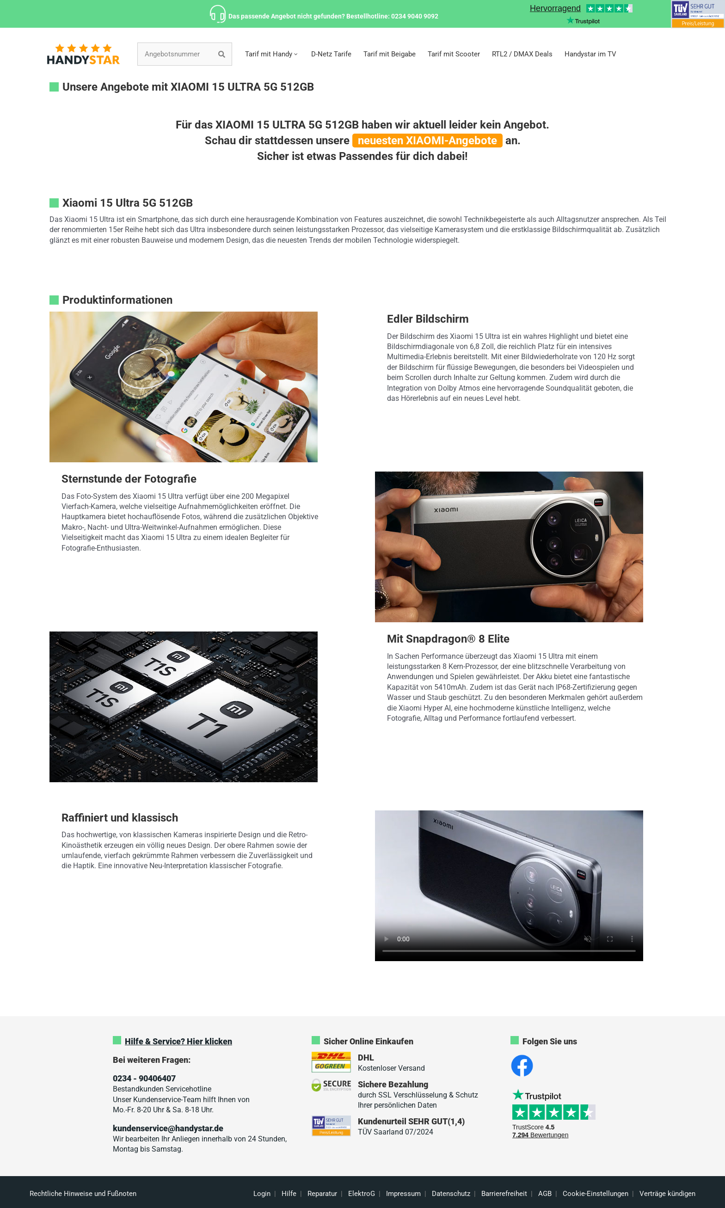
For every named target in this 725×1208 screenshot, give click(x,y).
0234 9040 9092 (414, 16)
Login (261, 1194)
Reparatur (322, 1194)
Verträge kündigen (667, 1194)
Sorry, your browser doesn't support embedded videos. (509, 885)
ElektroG (361, 1194)
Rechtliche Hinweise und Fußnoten (83, 1194)
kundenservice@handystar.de (168, 1128)
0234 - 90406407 (144, 1078)
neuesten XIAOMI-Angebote (427, 140)
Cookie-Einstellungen (595, 1194)
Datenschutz (451, 1194)
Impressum (403, 1194)
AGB (545, 1194)
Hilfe (289, 1194)
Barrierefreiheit (504, 1194)
